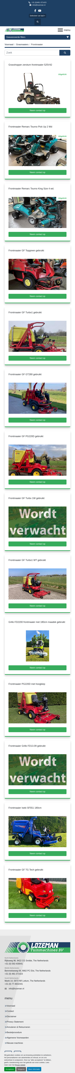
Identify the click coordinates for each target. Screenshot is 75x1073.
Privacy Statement (15, 1022)
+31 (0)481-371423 (38, 2)
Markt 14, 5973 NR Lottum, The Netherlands (25, 981)
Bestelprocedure (14, 1032)
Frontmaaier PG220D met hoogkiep (27, 684)
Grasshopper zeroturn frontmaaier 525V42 (30, 64)
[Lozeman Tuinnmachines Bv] (37, 947)
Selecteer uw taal (37, 16)
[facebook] (35, 11)
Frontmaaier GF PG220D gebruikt (26, 436)
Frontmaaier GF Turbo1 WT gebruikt (27, 560)
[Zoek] (32, 53)
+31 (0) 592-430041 (14, 964)
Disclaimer (11, 1016)
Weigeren (21, 1069)
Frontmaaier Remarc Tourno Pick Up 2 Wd (30, 126)
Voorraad (11, 1006)
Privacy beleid (20, 1065)
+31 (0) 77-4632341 (14, 984)
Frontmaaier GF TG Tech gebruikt (26, 869)
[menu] (60, 30)
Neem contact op (37, 110)
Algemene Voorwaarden (18, 1038)
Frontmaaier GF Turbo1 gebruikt (25, 312)
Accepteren (10, 1069)
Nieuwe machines (15, 1043)
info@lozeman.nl (38, 5)
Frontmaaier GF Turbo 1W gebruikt (26, 498)
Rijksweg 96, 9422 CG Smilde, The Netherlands (26, 961)
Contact (10, 1011)
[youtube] (39, 11)
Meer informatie (34, 1069)
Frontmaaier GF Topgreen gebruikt (26, 250)
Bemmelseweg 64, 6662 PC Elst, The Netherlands (28, 971)
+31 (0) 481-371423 (14, 974)
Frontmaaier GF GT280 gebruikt (25, 374)
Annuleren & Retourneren (18, 1027)
